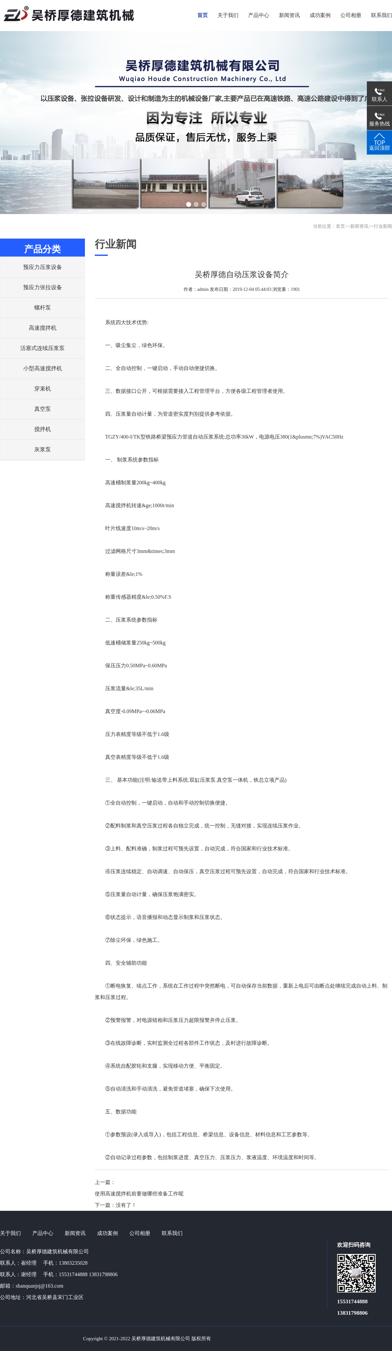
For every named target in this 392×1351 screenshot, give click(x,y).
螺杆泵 (42, 308)
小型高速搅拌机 (42, 368)
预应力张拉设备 (42, 287)
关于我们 (10, 1233)
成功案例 (107, 1233)
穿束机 (42, 389)
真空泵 (42, 409)
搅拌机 (42, 429)
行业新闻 (383, 226)
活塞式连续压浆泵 (42, 348)
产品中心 (42, 1233)
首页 (340, 226)
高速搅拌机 (43, 328)
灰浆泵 (42, 449)
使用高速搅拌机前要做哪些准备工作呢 (139, 1193)
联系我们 (172, 1233)
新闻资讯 (359, 226)
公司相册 (139, 1233)
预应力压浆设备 (42, 267)
